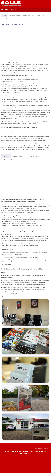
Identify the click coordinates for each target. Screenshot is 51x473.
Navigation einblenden (8, 10)
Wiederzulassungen (28, 15)
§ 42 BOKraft (6, 156)
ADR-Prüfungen (40, 15)
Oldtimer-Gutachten (14, 15)
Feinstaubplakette (7, 159)
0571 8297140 (10, 451)
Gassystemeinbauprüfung (18, 156)
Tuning (4, 15)
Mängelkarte (6, 19)
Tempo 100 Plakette (34, 156)
